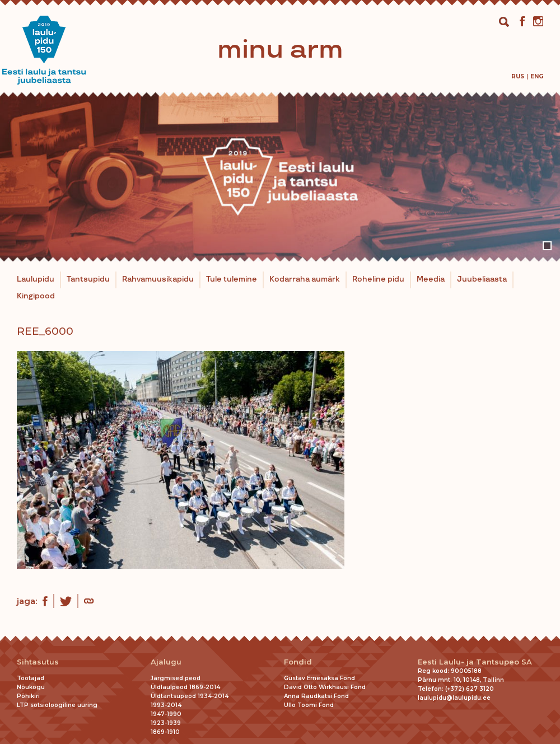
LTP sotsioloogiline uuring (57, 705)
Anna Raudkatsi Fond (316, 696)
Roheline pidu (378, 279)
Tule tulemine (231, 279)
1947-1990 (166, 714)
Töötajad (30, 678)
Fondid (298, 662)
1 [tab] (547, 245)
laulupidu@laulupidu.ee (454, 697)
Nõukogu (31, 687)
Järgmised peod (175, 678)
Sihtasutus (38, 662)
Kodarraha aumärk (304, 279)
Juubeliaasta (482, 279)
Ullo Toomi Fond (309, 705)
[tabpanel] (280, 176)
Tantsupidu (88, 279)
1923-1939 (166, 723)
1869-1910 (165, 732)
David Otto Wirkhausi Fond (325, 687)
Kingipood (36, 296)
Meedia (431, 279)
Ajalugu (166, 662)
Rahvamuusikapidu (158, 279)
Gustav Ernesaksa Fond (319, 678)
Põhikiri (28, 696)
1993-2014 (166, 705)
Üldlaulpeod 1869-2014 (185, 687)
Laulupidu (35, 279)
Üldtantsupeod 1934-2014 (189, 696)
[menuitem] (517, 76)
